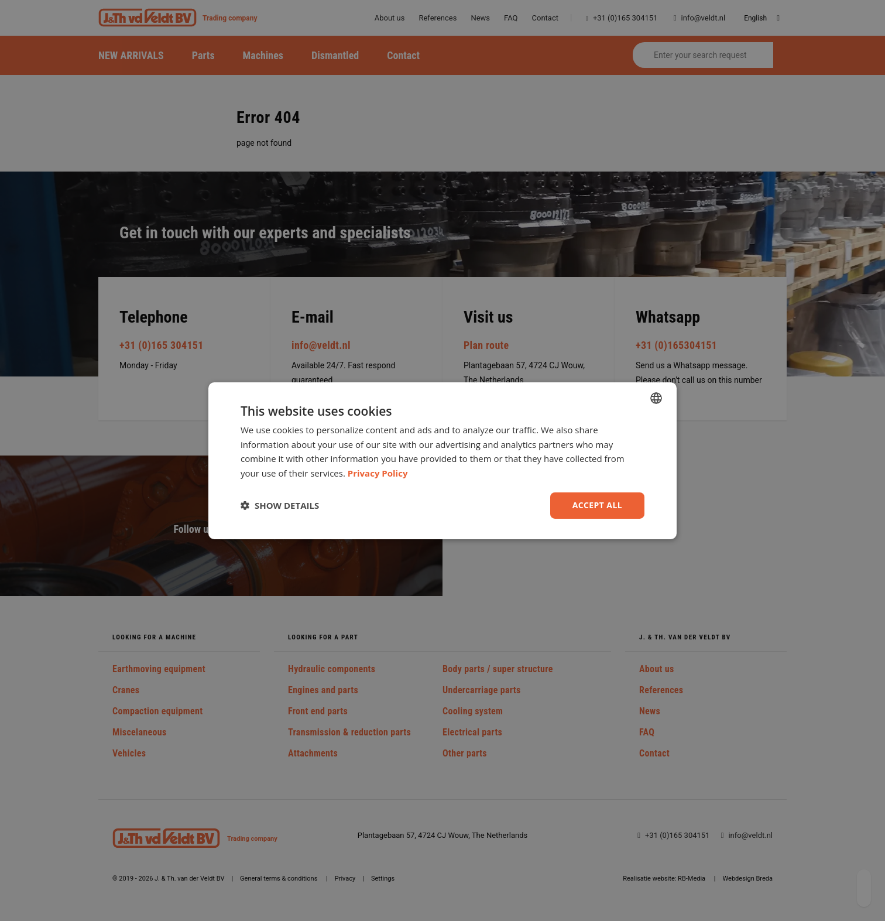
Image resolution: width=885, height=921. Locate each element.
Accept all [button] (597, 505)
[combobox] (656, 397)
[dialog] (442, 460)
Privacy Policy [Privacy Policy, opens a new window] (378, 473)
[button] (280, 505)
